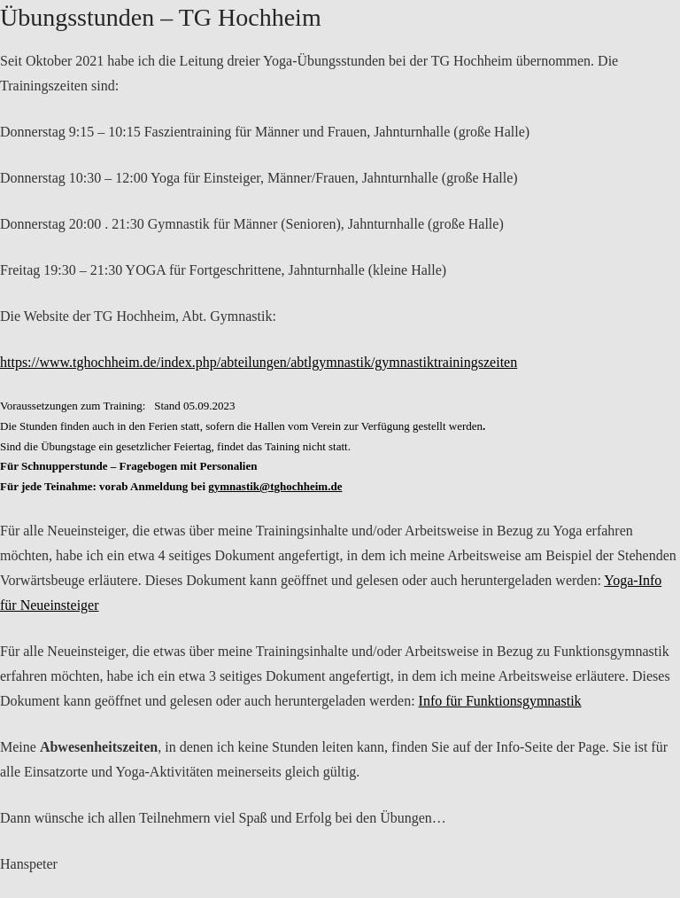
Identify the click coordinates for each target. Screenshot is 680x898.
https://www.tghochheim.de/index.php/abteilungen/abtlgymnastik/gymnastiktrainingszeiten (258, 362)
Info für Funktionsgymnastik (500, 700)
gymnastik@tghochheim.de (275, 486)
